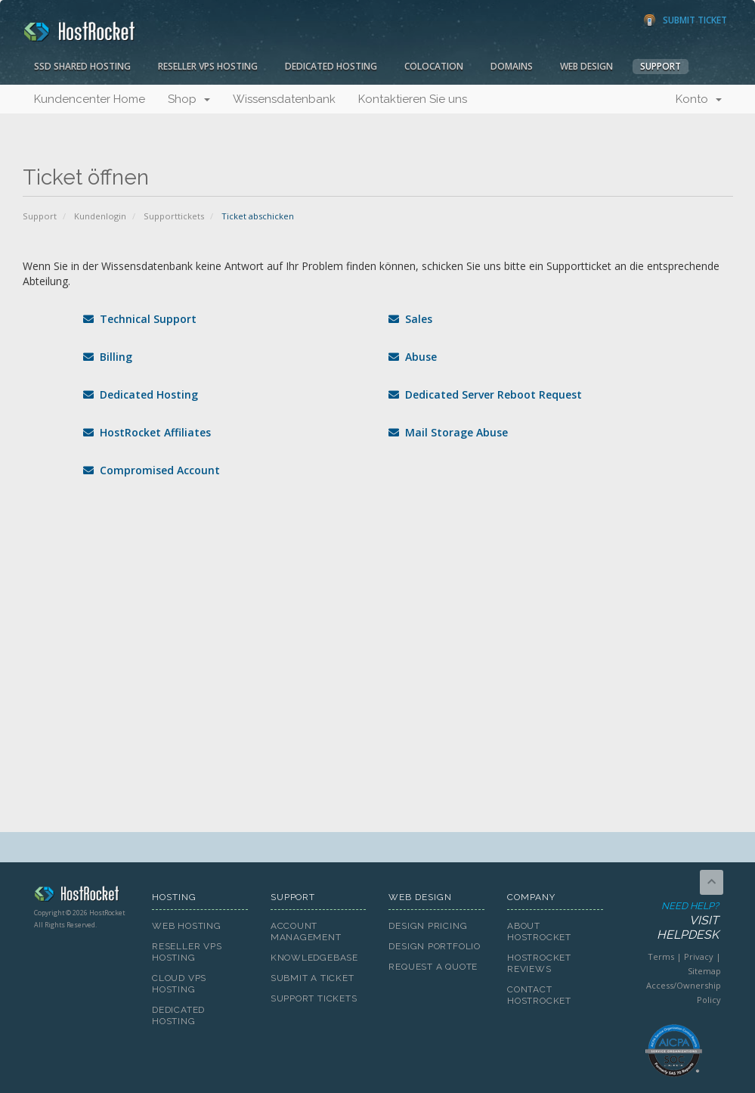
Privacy (698, 956)
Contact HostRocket (539, 995)
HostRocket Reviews (539, 963)
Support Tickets (314, 998)
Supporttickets (174, 216)
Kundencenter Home (89, 99)
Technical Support (139, 319)
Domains (511, 66)
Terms (661, 956)
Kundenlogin (100, 216)
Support (660, 66)
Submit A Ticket (312, 978)
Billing (107, 356)
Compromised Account (151, 470)
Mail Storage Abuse (448, 432)
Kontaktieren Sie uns (412, 99)
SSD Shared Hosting (82, 66)
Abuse (412, 356)
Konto (699, 99)
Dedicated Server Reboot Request (485, 394)
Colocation (433, 66)
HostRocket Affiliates (147, 432)
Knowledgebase (314, 957)
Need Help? (672, 921)
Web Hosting (186, 926)
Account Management (306, 931)
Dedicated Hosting (331, 66)
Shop (189, 99)
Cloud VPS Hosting (179, 984)
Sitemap (704, 971)
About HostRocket (539, 931)
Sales (410, 319)
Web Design (586, 66)
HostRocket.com (82, 896)
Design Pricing (427, 926)
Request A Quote (433, 966)
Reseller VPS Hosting (208, 66)
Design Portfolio (434, 946)
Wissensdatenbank (284, 99)
